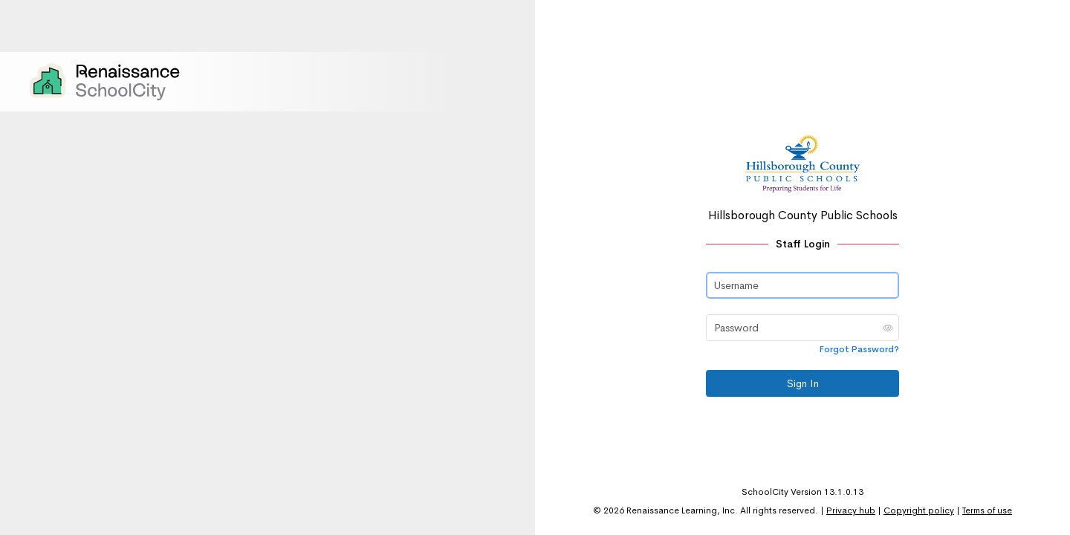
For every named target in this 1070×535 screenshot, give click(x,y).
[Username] (802, 285)
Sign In (803, 383)
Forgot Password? (859, 349)
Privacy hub (850, 510)
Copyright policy (918, 510)
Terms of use (987, 510)
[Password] (802, 327)
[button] (888, 327)
